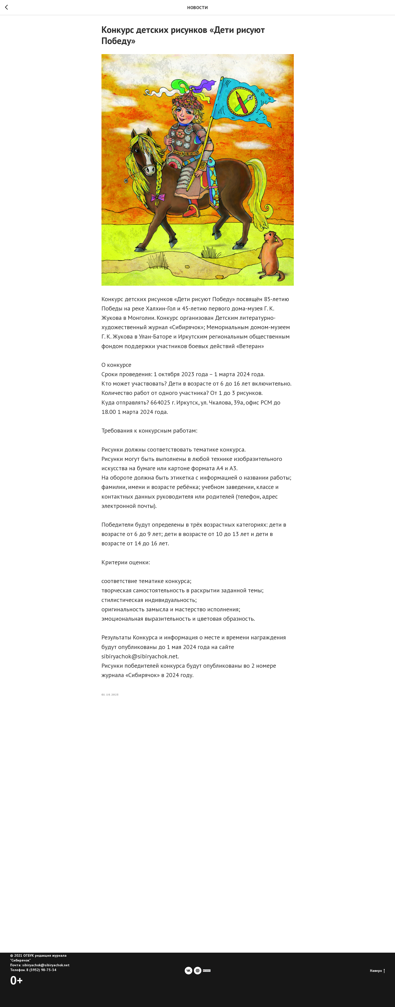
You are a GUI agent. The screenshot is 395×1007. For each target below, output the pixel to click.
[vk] (188, 970)
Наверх (377, 970)
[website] (197, 970)
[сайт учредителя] (207, 970)
